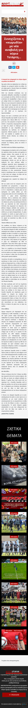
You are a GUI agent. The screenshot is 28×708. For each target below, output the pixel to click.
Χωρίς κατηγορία (18, 630)
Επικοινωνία (15, 695)
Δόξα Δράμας (14, 72)
